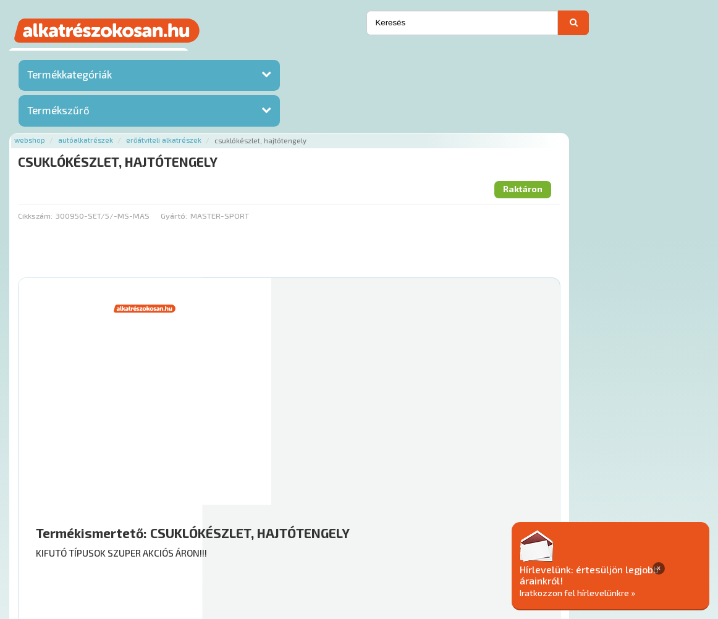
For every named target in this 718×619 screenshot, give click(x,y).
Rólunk (200, 544)
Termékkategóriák (69, 77)
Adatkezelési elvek (593, 544)
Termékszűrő (58, 113)
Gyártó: (349, 133)
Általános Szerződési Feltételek (480, 544)
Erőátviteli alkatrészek (338, 57)
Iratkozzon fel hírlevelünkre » (623, 592)
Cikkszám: (210, 133)
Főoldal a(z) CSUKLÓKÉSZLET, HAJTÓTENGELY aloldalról (301, 505)
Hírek (234, 544)
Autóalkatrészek (260, 57)
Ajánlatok (157, 544)
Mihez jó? (404, 434)
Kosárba (651, 471)
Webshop (204, 57)
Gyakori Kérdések (371, 544)
